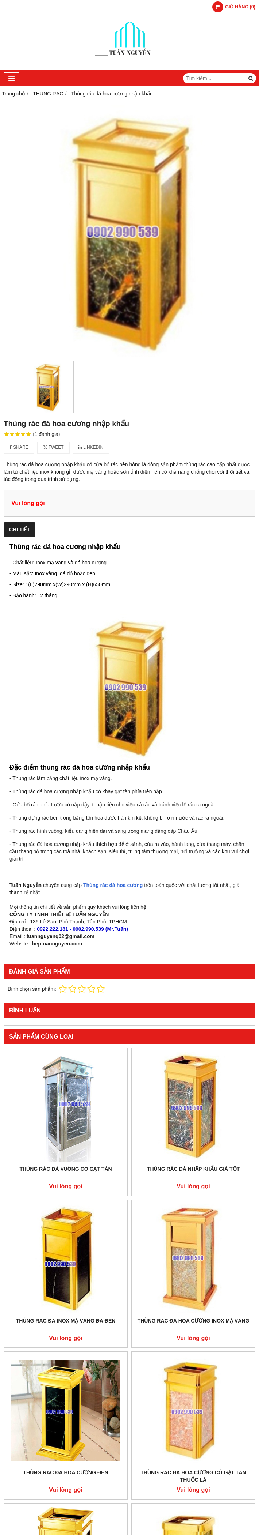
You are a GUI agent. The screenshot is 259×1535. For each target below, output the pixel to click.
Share (18, 447)
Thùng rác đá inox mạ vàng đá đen (66, 1321)
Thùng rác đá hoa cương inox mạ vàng (194, 1321)
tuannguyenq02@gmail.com (60, 936)
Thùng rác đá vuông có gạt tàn (65, 1169)
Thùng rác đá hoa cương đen (65, 1472)
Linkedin (91, 447)
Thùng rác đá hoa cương (113, 885)
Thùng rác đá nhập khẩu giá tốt (193, 1169)
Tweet (53, 447)
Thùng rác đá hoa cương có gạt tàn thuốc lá (193, 1476)
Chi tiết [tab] (19, 530)
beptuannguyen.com (57, 944)
